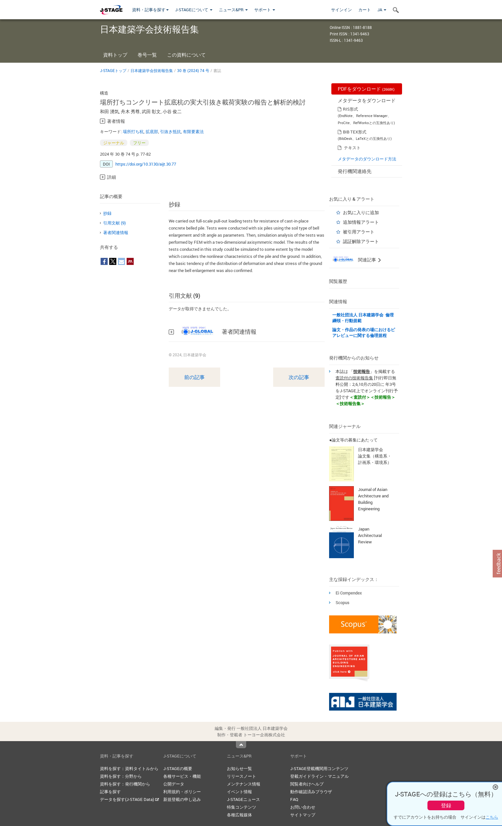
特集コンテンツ (241, 807)
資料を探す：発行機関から (125, 784)
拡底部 (152, 131)
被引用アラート (358, 232)
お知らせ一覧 (239, 768)
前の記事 (194, 377)
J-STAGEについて (193, 10)
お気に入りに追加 (361, 212)
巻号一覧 (147, 54)
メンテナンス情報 (243, 784)
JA (381, 10)
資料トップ (115, 54)
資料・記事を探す (150, 10)
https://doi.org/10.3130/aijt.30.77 (145, 164)
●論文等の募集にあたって (353, 440)
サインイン (341, 10)
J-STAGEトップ (113, 70)
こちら (492, 817)
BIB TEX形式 (354, 132)
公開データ (173, 784)
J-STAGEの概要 (177, 768)
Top (241, 744)
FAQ (294, 799)
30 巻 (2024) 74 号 (193, 70)
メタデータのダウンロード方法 (367, 159)
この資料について (186, 54)
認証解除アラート (361, 241)
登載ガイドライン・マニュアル (319, 776)
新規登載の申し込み (182, 799)
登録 (446, 805)
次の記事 (299, 377)
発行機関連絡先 (355, 171)
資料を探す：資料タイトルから (129, 768)
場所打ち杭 (133, 131)
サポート (264, 10)
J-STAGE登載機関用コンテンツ (319, 768)
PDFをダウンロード (366, 89)
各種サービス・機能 (182, 776)
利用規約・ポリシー (182, 791)
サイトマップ (302, 815)
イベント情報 (239, 791)
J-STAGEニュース (243, 799)
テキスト (352, 147)
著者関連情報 (115, 232)
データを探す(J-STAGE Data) (129, 799)
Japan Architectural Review (370, 535)
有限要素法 (193, 131)
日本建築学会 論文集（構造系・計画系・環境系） (374, 456)
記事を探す (110, 791)
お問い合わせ (302, 807)
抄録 (107, 213)
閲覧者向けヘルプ (307, 784)
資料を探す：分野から (121, 776)
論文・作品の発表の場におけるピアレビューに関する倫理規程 (363, 332)
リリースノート (241, 776)
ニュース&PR (233, 10)
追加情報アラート (361, 222)
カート (364, 10)
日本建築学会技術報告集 (151, 70)
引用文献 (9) (114, 223)
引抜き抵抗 (170, 131)
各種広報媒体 (239, 815)
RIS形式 (350, 109)
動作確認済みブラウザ (311, 791)
